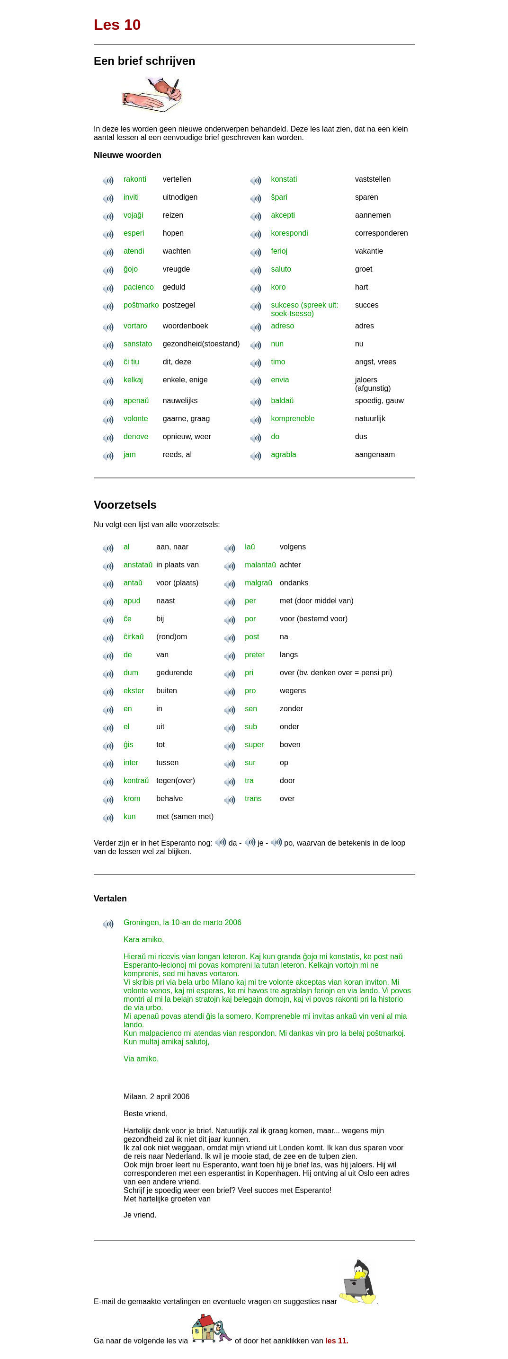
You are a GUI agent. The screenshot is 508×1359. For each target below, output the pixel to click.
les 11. (336, 1341)
